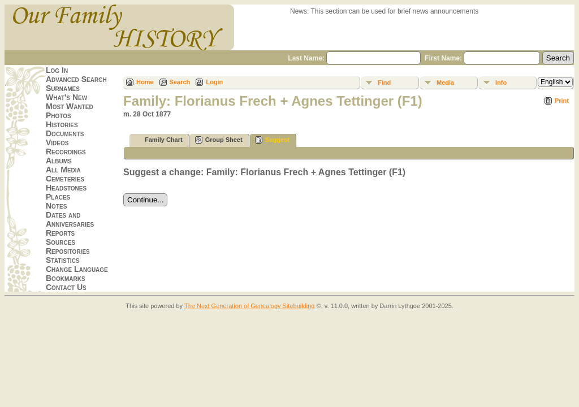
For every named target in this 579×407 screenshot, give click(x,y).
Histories (62, 124)
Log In (57, 70)
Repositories (68, 251)
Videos (57, 142)
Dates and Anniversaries (70, 219)
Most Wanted (69, 106)
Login (214, 82)
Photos (58, 115)
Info (501, 82)
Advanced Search (76, 79)
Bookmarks (65, 278)
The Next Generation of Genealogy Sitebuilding (249, 305)
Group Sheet (219, 140)
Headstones (66, 187)
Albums (59, 160)
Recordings (66, 151)
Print (562, 100)
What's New (66, 97)
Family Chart (159, 140)
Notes (56, 205)
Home (145, 82)
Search (180, 82)
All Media (63, 169)
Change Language (77, 269)
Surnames (63, 88)
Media (445, 82)
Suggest (272, 140)
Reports (60, 232)
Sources (60, 241)
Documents (65, 133)
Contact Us (66, 287)
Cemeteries (65, 178)
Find (384, 82)
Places (58, 196)
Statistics (63, 260)
